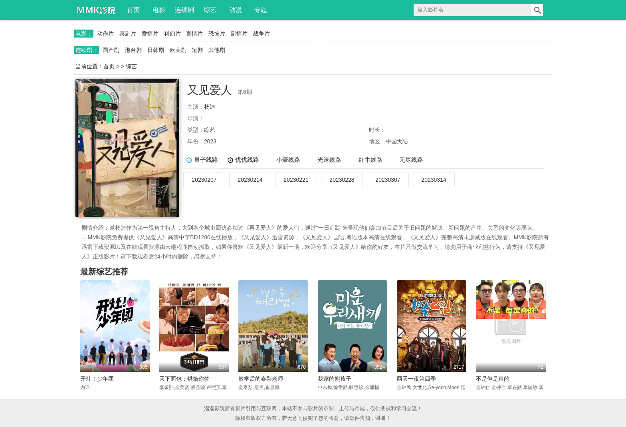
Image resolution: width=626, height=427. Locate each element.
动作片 (105, 33)
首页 (133, 9)
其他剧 (216, 50)
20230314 (433, 180)
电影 (159, 9)
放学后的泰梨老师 (260, 378)
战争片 (261, 33)
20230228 (341, 180)
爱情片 (150, 33)
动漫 (235, 9)
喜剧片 (127, 33)
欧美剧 (178, 50)
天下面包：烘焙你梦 (184, 378)
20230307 (387, 180)
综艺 (210, 9)
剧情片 (239, 33)
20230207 (204, 180)
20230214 (250, 180)
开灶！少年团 (97, 378)
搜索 (537, 10)
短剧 (197, 50)
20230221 (295, 180)
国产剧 (111, 50)
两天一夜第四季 (416, 378)
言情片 (194, 33)
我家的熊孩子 (334, 378)
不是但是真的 (492, 378)
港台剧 (133, 50)
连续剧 (184, 9)
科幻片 (172, 33)
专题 (260, 9)
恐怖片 (216, 33)
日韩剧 (155, 50)
